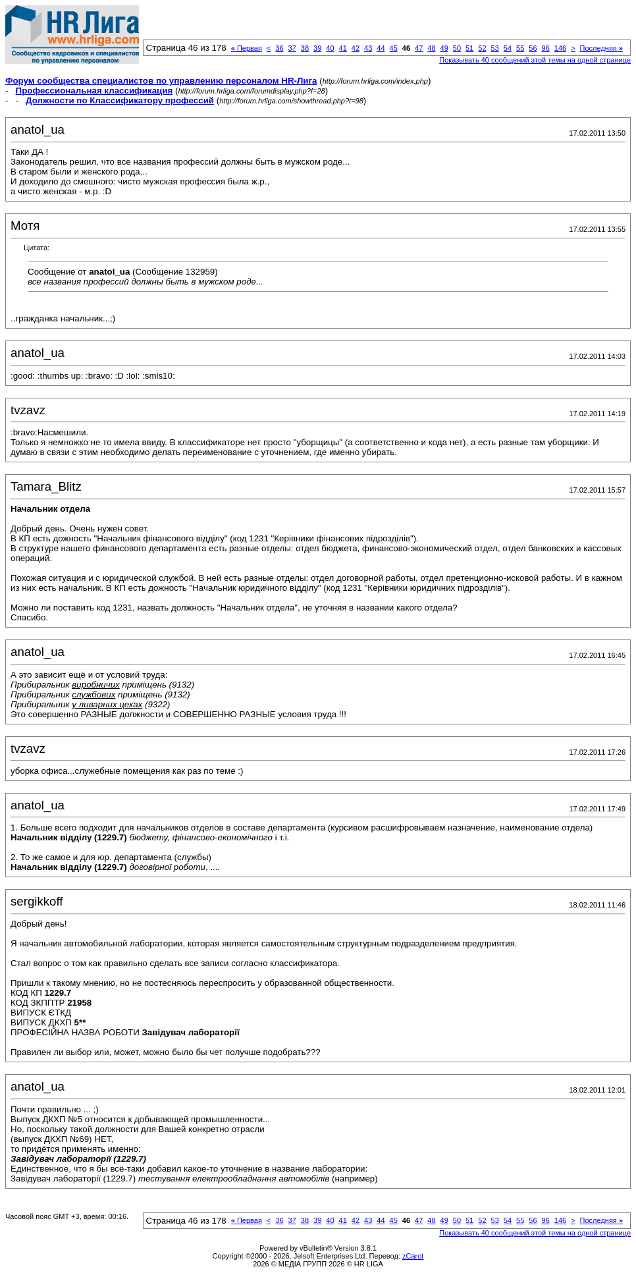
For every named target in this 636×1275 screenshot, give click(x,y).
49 (444, 48)
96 (546, 48)
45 (394, 48)
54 (508, 48)
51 (469, 48)
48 (431, 48)
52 (482, 48)
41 (343, 48)
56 (533, 48)
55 (520, 48)
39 (317, 48)
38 (305, 48)
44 (380, 48)
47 (419, 48)
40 (330, 48)
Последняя (601, 48)
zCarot (412, 1256)
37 (292, 48)
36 (279, 48)
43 (368, 48)
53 (495, 48)
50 (457, 48)
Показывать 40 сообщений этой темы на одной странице (535, 60)
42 (355, 48)
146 (560, 48)
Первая (246, 48)
